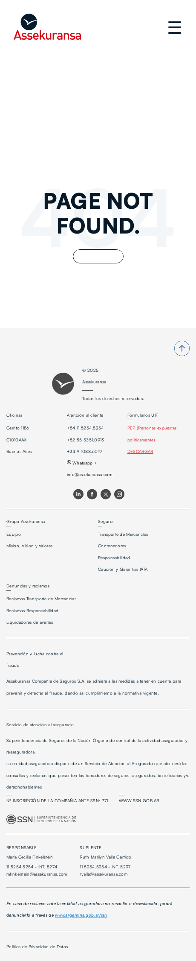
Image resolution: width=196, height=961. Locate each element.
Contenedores (112, 545)
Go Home (98, 256)
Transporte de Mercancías (123, 534)
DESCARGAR (140, 451)
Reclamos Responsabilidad (32, 610)
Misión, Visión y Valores (29, 545)
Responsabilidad (114, 557)
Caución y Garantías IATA (122, 569)
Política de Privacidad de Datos (37, 946)
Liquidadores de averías (29, 622)
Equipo (13, 534)
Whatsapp (80, 462)
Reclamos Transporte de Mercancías (41, 598)
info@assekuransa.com (89, 474)
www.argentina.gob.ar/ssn (81, 914)
